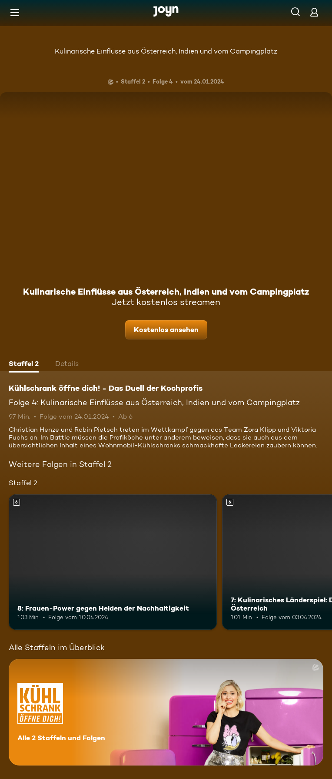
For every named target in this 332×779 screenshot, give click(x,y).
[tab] (23, 365)
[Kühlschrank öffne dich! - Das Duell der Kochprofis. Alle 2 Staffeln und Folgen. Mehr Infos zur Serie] (166, 712)
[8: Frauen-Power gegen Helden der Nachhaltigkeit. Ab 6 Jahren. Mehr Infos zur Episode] (113, 562)
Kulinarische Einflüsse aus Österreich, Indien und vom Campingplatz (166, 51)
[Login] (314, 12)
